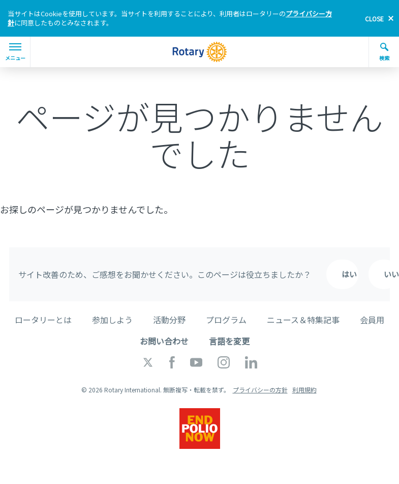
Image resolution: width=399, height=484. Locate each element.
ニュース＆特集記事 (303, 320)
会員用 (372, 320)
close (374, 18)
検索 (384, 52)
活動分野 (169, 320)
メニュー (15, 52)
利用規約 (304, 389)
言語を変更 (229, 341)
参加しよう (112, 320)
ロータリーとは (43, 320)
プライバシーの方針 (260, 389)
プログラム (226, 320)
